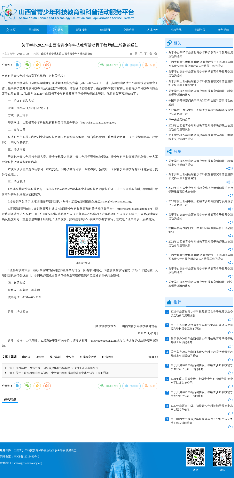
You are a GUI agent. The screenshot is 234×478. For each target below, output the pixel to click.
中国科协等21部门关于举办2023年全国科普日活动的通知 (200, 102)
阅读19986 (109, 65)
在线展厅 (105, 29)
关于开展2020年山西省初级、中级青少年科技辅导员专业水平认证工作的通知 (199, 369)
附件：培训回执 (18, 311)
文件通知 (57, 29)
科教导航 (176, 29)
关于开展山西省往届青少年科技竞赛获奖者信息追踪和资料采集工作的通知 (200, 83)
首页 (11, 29)
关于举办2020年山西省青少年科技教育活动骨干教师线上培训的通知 (199, 342)
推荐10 (131, 65)
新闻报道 (81, 29)
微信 (195, 469)
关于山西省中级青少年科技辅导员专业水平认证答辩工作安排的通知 (199, 423)
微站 (222, 469)
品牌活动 (34, 29)
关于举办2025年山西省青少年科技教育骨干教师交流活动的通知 (200, 54)
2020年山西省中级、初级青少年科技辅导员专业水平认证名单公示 (199, 409)
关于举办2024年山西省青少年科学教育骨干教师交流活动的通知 (200, 73)
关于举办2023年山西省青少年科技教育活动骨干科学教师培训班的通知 (200, 93)
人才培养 (152, 29)
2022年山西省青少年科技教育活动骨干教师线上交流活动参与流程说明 (200, 127)
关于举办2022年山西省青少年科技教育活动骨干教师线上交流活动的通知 (200, 137)
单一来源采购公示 (179, 119)
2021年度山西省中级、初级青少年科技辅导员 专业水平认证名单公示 (57, 368)
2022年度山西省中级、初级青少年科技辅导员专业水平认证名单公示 (200, 112)
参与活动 (223, 29)
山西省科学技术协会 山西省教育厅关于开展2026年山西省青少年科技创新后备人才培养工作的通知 (200, 64)
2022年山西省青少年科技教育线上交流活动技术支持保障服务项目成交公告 (200, 192)
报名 (150, 65)
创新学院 (199, 29)
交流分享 (128, 29)
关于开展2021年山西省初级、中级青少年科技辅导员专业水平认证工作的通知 (62, 372)
